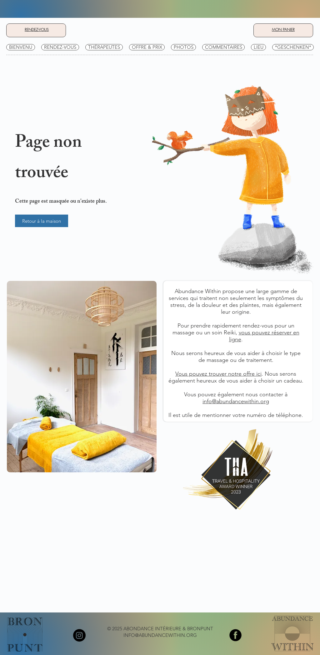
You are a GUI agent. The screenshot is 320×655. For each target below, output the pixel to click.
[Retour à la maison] (41, 221)
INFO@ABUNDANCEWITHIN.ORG (160, 635)
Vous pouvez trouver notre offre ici (218, 373)
